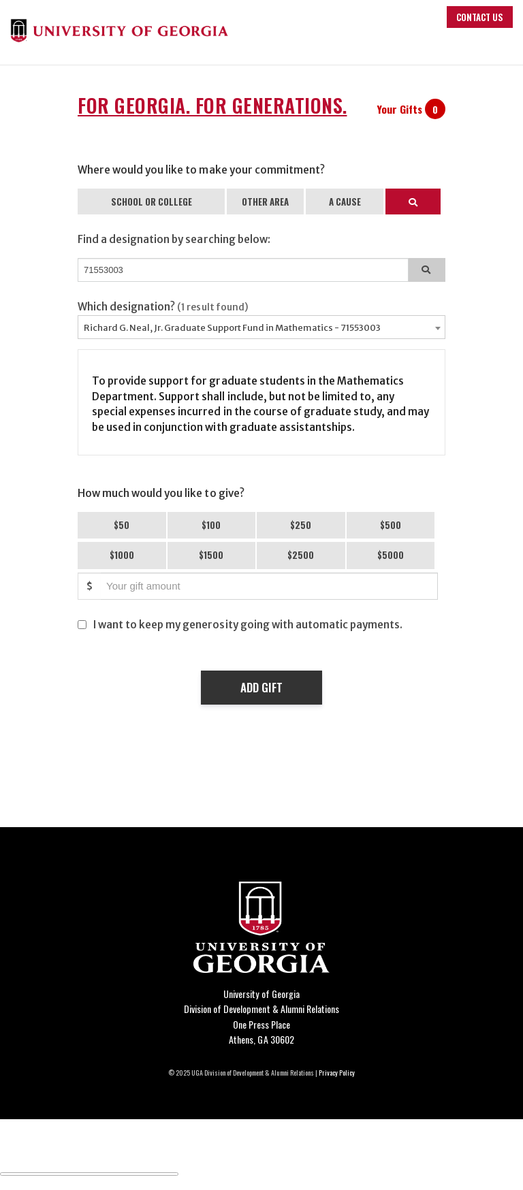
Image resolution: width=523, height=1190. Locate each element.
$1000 (122, 555)
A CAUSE (345, 201)
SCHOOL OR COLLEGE (151, 201)
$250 (300, 525)
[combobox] (261, 327)
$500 (390, 525)
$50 (121, 525)
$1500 (211, 555)
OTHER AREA (265, 201)
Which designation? (163, 306)
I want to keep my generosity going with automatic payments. (247, 624)
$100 (211, 525)
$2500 (300, 555)
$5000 (390, 555)
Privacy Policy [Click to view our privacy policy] (337, 1072)
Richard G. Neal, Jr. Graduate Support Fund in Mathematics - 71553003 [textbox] (232, 328)
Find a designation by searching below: (174, 239)
